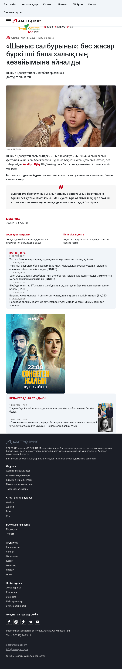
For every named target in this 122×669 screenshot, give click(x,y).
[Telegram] (30, 622)
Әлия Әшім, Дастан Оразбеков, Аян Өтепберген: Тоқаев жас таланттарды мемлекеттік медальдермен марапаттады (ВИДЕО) (60, 277)
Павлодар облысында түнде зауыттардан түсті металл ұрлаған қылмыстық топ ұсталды (56, 303)
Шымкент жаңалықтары (19, 480)
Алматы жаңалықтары (18, 475)
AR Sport (78, 4)
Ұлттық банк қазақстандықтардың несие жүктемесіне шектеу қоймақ (51, 259)
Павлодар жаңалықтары (19, 484)
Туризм (10, 534)
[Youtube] (37, 622)
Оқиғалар (49, 38)
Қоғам (92, 4)
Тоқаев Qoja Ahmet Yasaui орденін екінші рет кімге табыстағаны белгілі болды (51, 410)
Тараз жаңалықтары (17, 489)
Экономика (12, 556)
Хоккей (10, 507)
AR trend (62, 4)
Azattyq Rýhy (18, 38)
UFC (8, 516)
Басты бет (10, 4)
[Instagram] (16, 622)
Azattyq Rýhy (31, 164)
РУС (36, 32)
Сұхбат (10, 570)
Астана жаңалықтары (18, 470)
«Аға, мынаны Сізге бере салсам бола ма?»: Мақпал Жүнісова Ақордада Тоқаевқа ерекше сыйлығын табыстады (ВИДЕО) (58, 267)
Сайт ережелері (14, 601)
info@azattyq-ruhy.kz (17, 649)
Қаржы (47, 4)
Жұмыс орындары (16, 606)
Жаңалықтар (30, 4)
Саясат (10, 551)
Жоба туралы (13, 587)
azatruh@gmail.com (16, 645)
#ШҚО (10, 222)
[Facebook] (9, 622)
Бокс (8, 511)
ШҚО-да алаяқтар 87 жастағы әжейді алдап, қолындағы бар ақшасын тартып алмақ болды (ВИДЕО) (59, 287)
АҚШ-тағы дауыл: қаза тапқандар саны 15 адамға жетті (86, 241)
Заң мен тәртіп (13, 12)
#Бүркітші (22, 222)
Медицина (11, 529)
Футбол (10, 502)
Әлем (9, 574)
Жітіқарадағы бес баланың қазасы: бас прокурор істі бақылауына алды (27, 241)
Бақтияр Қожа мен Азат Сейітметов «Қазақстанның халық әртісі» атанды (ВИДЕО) (58, 295)
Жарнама (11, 597)
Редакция (11, 592)
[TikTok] (23, 622)
